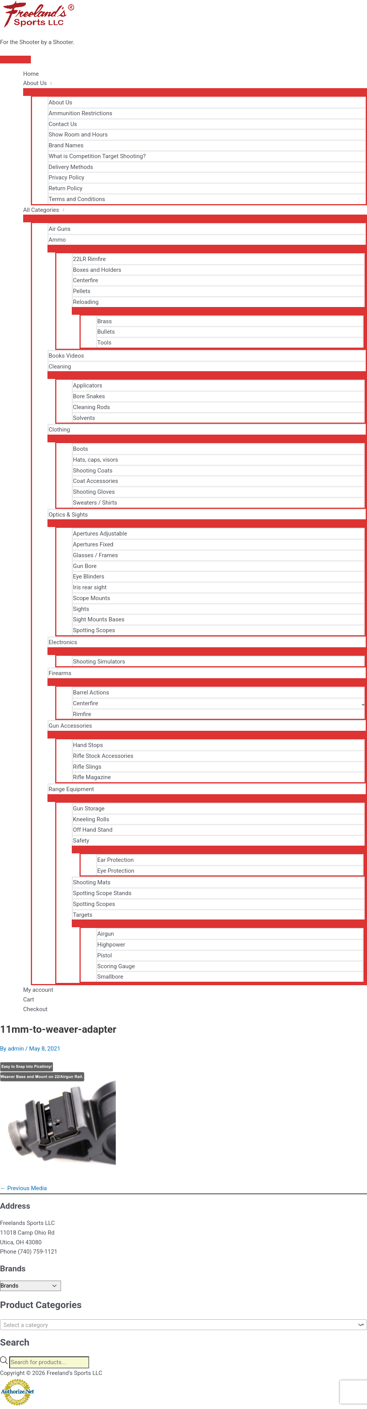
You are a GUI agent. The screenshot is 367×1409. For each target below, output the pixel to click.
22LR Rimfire (89, 259)
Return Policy (66, 188)
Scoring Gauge (116, 966)
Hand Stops (88, 745)
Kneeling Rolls (91, 819)
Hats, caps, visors (95, 459)
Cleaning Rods (91, 407)
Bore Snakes (89, 396)
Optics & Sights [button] (68, 514)
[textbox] (177, 1325)
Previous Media (23, 1188)
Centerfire (85, 280)
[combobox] (183, 1324)
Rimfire (82, 714)
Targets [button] (82, 914)
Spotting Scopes (94, 630)
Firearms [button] (60, 673)
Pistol (104, 955)
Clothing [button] (59, 429)
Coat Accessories (95, 481)
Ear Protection (115, 859)
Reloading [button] (85, 302)
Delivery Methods (71, 167)
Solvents (84, 418)
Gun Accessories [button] (70, 725)
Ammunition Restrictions (80, 113)
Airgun (105, 933)
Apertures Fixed (93, 544)
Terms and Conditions (77, 199)
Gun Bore (84, 566)
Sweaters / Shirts (95, 502)
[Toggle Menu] (195, 92)
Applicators (87, 385)
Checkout (35, 1009)
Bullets (106, 331)
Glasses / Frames (95, 555)
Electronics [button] (63, 642)
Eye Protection (115, 870)
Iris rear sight (90, 587)
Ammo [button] (57, 239)
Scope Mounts (91, 598)
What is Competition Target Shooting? (97, 156)
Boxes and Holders (97, 269)
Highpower (111, 944)
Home (31, 73)
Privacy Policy (66, 177)
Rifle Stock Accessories (103, 755)
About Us (60, 102)
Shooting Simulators (99, 661)
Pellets (81, 291)
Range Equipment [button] (71, 789)
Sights (81, 609)
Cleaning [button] (60, 366)
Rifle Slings (87, 766)
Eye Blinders (88, 576)
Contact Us (63, 124)
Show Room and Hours (78, 134)
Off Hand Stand (93, 829)
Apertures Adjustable (100, 533)
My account (38, 989)
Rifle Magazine (92, 777)
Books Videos (66, 355)
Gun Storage (89, 808)
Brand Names (66, 145)
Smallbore (110, 976)
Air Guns (60, 228)
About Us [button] (35, 83)
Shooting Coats (92, 470)
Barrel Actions (91, 692)
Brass (104, 321)
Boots (80, 448)
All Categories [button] (41, 209)
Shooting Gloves (94, 491)
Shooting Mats (91, 882)
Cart (28, 999)
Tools (104, 342)
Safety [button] (81, 840)
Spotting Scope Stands (102, 893)
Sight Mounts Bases (98, 619)
